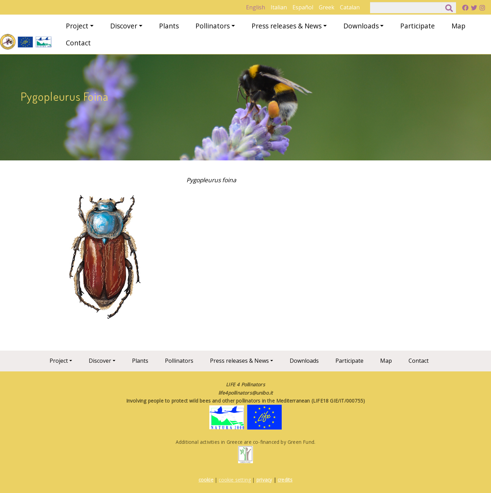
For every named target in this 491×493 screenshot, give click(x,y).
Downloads (361, 25)
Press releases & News (287, 25)
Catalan (350, 7)
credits (285, 479)
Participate (417, 25)
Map (458, 25)
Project (77, 25)
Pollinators (212, 25)
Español (302, 7)
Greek (326, 7)
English (255, 7)
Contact (78, 42)
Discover (123, 25)
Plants (169, 25)
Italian (279, 7)
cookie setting (235, 479)
